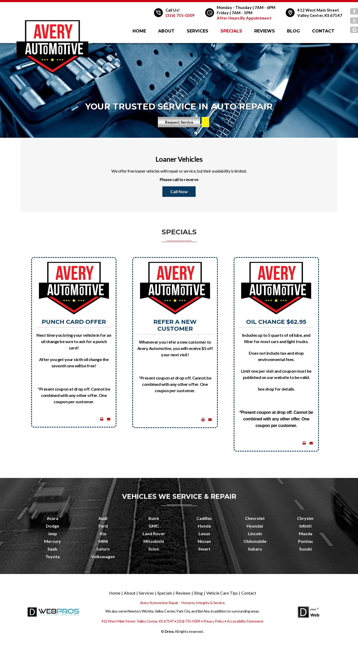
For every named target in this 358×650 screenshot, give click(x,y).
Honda (204, 525)
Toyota (52, 556)
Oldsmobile (254, 541)
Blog (293, 31)
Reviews (264, 31)
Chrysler (305, 518)
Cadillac (204, 518)
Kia (103, 533)
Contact (323, 31)
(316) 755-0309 (180, 15)
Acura (52, 518)
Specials (231, 31)
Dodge (52, 525)
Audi (102, 518)
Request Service (179, 122)
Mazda (305, 533)
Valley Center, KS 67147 (319, 15)
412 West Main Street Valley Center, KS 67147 (137, 621)
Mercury (52, 541)
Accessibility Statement (245, 621)
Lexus (204, 533)
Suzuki (305, 548)
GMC (154, 525)
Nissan (204, 541)
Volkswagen (103, 556)
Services (197, 31)
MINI (103, 541)
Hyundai (255, 525)
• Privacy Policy (212, 621)
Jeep (52, 533)
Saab (52, 548)
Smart (204, 548)
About (166, 31)
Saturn (103, 548)
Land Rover (154, 533)
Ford (103, 525)
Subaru (255, 548)
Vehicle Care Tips (222, 592)
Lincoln (255, 533)
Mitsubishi (153, 541)
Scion (153, 548)
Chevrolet (255, 518)
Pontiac (305, 541)
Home (139, 31)
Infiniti (305, 525)
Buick (153, 518)
